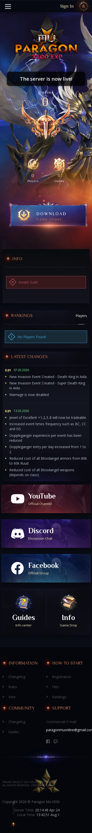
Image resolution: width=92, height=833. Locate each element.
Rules (12, 686)
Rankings (59, 697)
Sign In (67, 6)
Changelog (16, 676)
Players (81, 315)
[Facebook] (48, 741)
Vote (12, 697)
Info (68, 620)
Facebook (59, 568)
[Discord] (56, 741)
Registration (61, 676)
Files (55, 686)
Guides (23, 620)
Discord (59, 534)
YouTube (59, 499)
